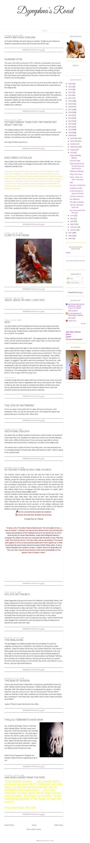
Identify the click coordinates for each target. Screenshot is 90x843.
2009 (70, 132)
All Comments (73, 283)
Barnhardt (71, 318)
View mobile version (33, 829)
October (73, 144)
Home (34, 825)
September (74, 147)
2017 (70, 110)
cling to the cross (16, 235)
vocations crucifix (16, 431)
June (72, 215)
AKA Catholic (73, 311)
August (73, 150)
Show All (83, 323)
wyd (7, 322)
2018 (70, 107)
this (23, 733)
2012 (70, 124)
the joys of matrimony (19, 405)
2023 (70, 92)
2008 (70, 135)
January (73, 230)
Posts (70, 278)
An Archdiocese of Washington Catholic (75, 314)
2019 (70, 104)
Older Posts (58, 825)
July (72, 152)
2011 (70, 127)
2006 (70, 236)
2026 (70, 84)
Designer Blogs (49, 840)
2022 (70, 95)
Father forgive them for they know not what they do (77, 166)
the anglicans (13, 640)
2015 (70, 115)
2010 (70, 130)
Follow (68, 253)
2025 (70, 87)
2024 (70, 89)
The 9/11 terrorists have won (23, 719)
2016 (70, 112)
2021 (70, 98)
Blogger (80, 292)
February (73, 227)
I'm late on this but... (17, 594)
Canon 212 (72, 321)
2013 (70, 121)
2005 (70, 238)
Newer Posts (9, 825)
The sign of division (17, 680)
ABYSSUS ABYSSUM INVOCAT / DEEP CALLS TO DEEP (76, 306)
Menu (45, 31)
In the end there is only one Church (27, 469)
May (72, 218)
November (74, 141)
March (72, 224)
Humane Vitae (13, 59)
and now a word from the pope (24, 777)
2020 (70, 101)
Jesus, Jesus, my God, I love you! (24, 300)
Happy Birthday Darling (19, 37)
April (72, 221)
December (74, 138)
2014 (70, 118)
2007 (70, 233)
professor (40, 487)
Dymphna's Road (45, 11)
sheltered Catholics (18, 157)
